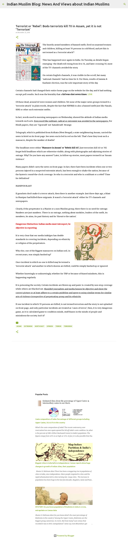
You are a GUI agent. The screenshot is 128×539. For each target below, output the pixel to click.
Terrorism (68, 326)
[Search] (112, 4)
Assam (19, 326)
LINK (90, 94)
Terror (58, 326)
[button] (17, 37)
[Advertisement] (64, 369)
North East (39, 326)
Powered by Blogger (64, 536)
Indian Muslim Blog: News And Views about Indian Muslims (58, 4)
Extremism (28, 326)
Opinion (50, 326)
